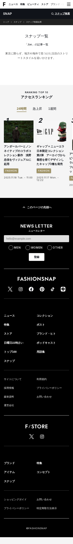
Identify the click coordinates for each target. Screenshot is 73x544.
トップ (6, 22)
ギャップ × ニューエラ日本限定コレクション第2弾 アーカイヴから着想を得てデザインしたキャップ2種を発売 (51, 155)
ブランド (9, 463)
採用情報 (9, 387)
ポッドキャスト (46, 342)
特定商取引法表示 (47, 508)
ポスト (41, 324)
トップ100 (10, 351)
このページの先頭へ (37, 207)
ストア (44, 4)
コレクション (45, 315)
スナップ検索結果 (34, 22)
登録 (36, 257)
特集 (22, 4)
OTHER (58, 247)
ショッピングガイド (15, 499)
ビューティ (33, 4)
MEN (17, 247)
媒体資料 (9, 396)
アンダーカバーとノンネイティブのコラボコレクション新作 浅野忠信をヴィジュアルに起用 (17, 155)
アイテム (9, 472)
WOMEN (37, 247)
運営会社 (9, 405)
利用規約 (42, 379)
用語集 (41, 351)
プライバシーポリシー (49, 387)
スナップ (17, 22)
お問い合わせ (44, 396)
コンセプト (43, 472)
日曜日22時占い (13, 342)
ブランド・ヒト (59, 4)
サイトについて (13, 379)
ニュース (13, 4)
